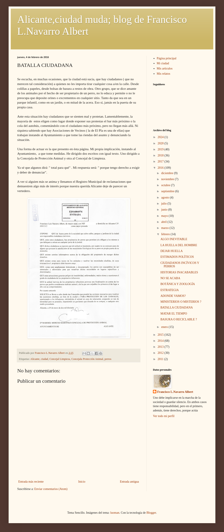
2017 (161, 161)
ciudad (44, 358)
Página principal (166, 58)
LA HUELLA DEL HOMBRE (178, 245)
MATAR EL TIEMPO (173, 313)
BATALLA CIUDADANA (176, 307)
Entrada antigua (129, 481)
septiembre (168, 191)
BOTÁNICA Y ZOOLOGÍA (177, 284)
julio (164, 203)
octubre (166, 185)
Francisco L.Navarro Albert (175, 391)
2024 (161, 137)
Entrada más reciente (31, 481)
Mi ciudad (163, 63)
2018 (161, 155)
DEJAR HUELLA (171, 251)
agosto (165, 197)
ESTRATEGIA (169, 290)
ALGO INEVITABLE (173, 239)
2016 (161, 167)
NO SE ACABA (170, 278)
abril (164, 222)
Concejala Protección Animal (87, 358)
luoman (114, 512)
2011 (161, 359)
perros (107, 358)
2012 (161, 352)
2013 (161, 346)
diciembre (167, 173)
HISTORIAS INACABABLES (179, 272)
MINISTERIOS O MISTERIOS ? (180, 301)
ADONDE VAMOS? (173, 295)
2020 (161, 143)
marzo (165, 228)
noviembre (168, 179)
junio (164, 209)
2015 (161, 334)
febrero (166, 234)
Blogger (151, 512)
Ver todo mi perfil (163, 416)
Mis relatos (163, 73)
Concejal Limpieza (60, 358)
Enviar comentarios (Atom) (50, 489)
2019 (161, 149)
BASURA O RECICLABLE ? (178, 319)
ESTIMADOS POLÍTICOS (177, 256)
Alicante (35, 358)
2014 (161, 340)
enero (165, 327)
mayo (165, 215)
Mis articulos (165, 68)
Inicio (81, 481)
